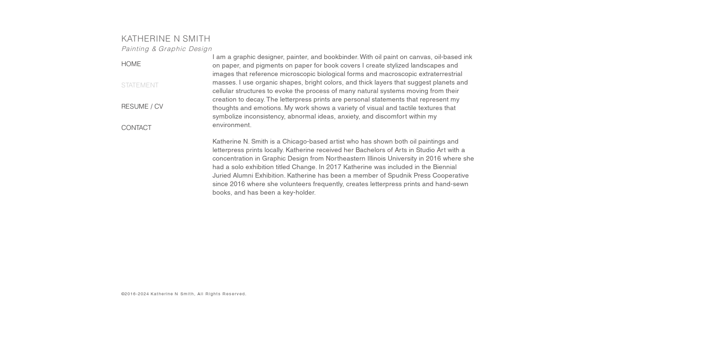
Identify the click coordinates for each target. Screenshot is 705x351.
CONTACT (136, 127)
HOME (131, 64)
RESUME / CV (142, 106)
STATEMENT (140, 85)
